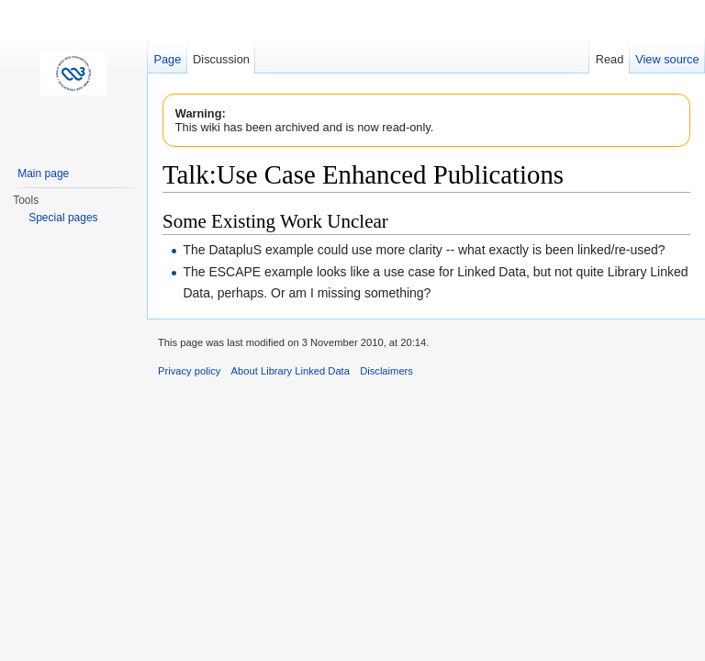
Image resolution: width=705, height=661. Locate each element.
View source (667, 59)
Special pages (62, 217)
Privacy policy (189, 370)
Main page (43, 173)
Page (167, 59)
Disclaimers (386, 370)
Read (610, 59)
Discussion (221, 59)
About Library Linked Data (290, 370)
